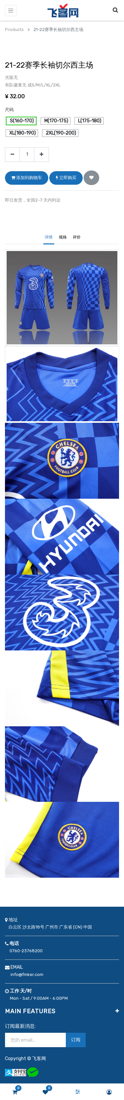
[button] (91, 178)
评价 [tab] (77, 237)
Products (14, 29)
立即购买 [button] (66, 177)
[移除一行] (12, 154)
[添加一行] (41, 154)
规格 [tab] (63, 237)
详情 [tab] (49, 237)
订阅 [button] (75, 1040)
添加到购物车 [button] (26, 177)
